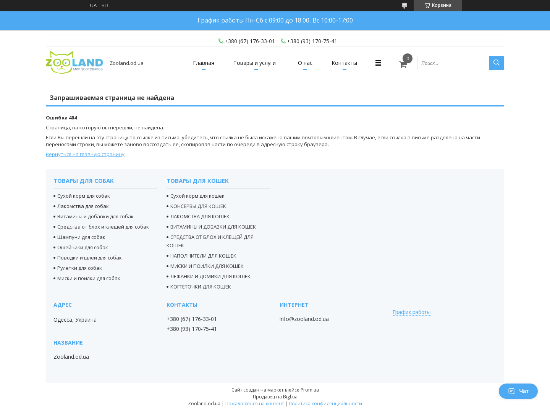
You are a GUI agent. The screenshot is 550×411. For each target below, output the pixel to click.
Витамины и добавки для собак (95, 216)
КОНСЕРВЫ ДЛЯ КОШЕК (198, 206)
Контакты (344, 62)
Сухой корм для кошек (197, 195)
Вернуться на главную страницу (85, 154)
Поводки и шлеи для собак (89, 257)
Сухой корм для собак (83, 195)
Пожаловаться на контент (254, 403)
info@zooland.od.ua (304, 319)
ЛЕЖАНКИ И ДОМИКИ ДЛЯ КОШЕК (210, 276)
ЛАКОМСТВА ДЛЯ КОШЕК (200, 216)
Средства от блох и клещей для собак (103, 226)
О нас (305, 62)
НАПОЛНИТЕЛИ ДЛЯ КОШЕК (203, 255)
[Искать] (496, 63)
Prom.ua (310, 390)
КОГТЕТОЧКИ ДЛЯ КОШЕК (200, 286)
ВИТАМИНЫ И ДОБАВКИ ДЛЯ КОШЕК (213, 226)
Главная (203, 62)
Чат (518, 391)
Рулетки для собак (79, 267)
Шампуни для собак (81, 237)
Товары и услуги (254, 62)
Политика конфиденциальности (325, 403)
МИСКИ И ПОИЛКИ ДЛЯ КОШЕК (207, 266)
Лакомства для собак (83, 206)
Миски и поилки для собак (88, 278)
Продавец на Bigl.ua (275, 396)
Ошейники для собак (82, 247)
